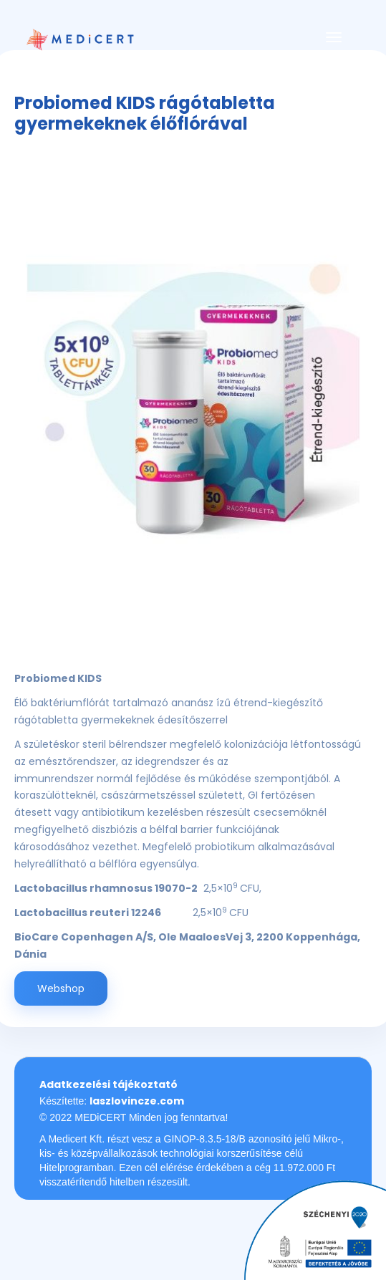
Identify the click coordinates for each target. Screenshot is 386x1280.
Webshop (61, 988)
